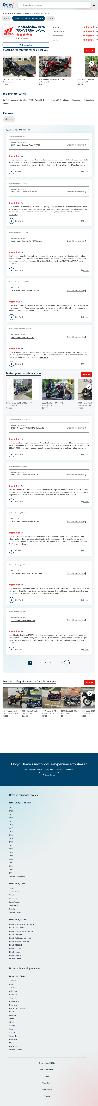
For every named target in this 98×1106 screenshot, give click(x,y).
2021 (11, 814)
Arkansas (13, 991)
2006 (11, 866)
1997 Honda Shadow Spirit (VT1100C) (48, 573)
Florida (12, 1012)
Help (47, 1076)
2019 (11, 821)
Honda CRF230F (15, 945)
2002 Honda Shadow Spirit (48, 337)
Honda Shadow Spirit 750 (19, 941)
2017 (11, 828)
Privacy (47, 1096)
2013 (11, 842)
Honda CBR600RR (16, 928)
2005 (11, 869)
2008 (11, 859)
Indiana (12, 1025)
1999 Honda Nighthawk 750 (48, 620)
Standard (13, 898)
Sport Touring (14, 902)
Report (86, 171)
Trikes (11, 888)
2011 (11, 849)
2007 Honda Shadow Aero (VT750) (48, 145)
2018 (11, 825)
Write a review (26, 45)
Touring (12, 895)
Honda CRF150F (15, 935)
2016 (11, 831)
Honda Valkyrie (15, 955)
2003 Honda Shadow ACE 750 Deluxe (48, 241)
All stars (8, 119)
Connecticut (14, 1001)
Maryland (13, 1046)
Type (5, 18)
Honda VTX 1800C (16, 948)
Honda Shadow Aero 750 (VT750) (27, 18)
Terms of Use (46, 1089)
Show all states (15, 1050)
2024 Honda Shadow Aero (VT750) (48, 290)
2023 (11, 807)
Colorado (13, 998)
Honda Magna (14, 952)
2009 (11, 856)
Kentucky (13, 1036)
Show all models (15, 959)
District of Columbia (17, 1008)
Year (49, 18)
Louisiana (13, 1039)
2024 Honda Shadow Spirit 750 (48, 192)
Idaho (11, 1019)
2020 (11, 818)
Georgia (12, 1015)
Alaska (12, 984)
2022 (11, 811)
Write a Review (49, 775)
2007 (11, 862)
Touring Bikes (14, 892)
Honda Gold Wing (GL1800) (20, 938)
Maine (11, 1043)
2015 (11, 835)
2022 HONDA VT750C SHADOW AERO (48, 428)
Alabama (12, 981)
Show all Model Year (17, 876)
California (13, 994)
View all (89, 51)
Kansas (12, 1032)
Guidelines (46, 1083)
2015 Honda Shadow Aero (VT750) (48, 521)
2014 (11, 838)
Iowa (11, 1029)
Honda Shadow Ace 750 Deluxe (21, 924)
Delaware (13, 1005)
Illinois (11, 1022)
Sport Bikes (14, 905)
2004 (11, 873)
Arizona (12, 988)
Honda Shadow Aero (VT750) (21, 931)
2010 (11, 852)
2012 (11, 845)
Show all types (15, 912)
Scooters (13, 909)
